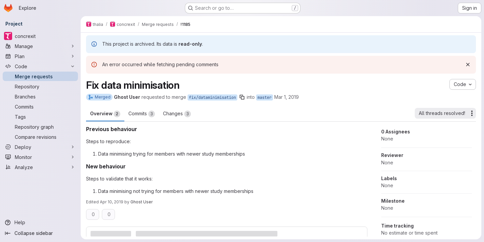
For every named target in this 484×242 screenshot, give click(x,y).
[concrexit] (40, 36)
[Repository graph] (40, 126)
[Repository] (40, 86)
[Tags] (40, 116)
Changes (177, 114)
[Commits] (40, 106)
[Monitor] (40, 157)
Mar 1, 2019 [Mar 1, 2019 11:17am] (286, 97)
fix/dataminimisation (212, 97)
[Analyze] (40, 167)
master (264, 97)
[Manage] (40, 46)
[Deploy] (40, 147)
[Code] (40, 66)
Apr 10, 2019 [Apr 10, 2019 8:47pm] (111, 201)
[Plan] (40, 56)
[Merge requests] (40, 76)
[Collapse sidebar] (40, 233)
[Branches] (40, 96)
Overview (105, 114)
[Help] (40, 222)
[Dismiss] (468, 65)
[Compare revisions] (40, 137)
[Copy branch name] (242, 97)
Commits (141, 114)
